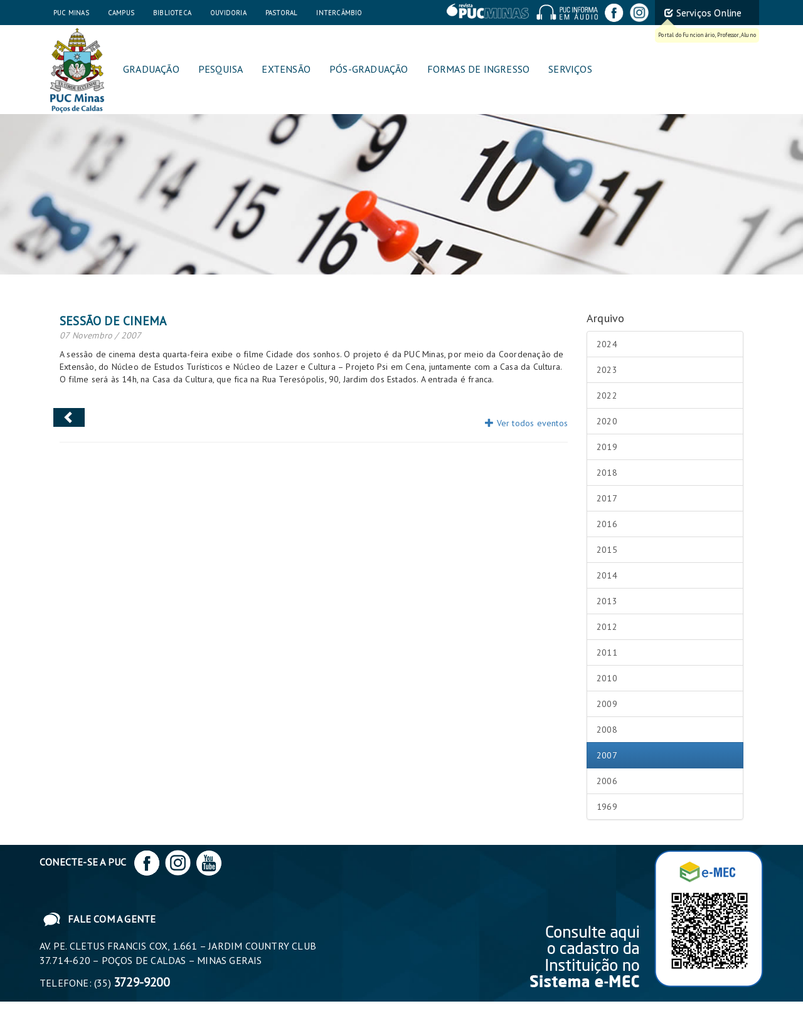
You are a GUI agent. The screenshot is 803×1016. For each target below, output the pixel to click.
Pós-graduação (368, 69)
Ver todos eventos (526, 423)
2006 (607, 781)
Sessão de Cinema (113, 320)
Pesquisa (220, 69)
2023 (607, 369)
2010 (607, 678)
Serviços (570, 69)
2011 (607, 652)
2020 (607, 421)
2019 (607, 447)
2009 (607, 704)
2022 (607, 395)
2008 (607, 729)
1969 (607, 806)
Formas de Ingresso (478, 69)
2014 (607, 575)
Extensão (286, 69)
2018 (607, 472)
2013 (607, 601)
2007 (607, 755)
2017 (607, 498)
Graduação (151, 69)
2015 (607, 549)
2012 (607, 626)
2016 (607, 524)
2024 (607, 344)
